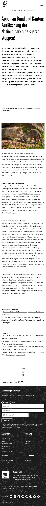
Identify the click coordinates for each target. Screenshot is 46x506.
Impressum (28, 463)
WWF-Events (5, 449)
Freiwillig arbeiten (7, 451)
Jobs (26, 438)
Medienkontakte (6, 110)
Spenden (4, 441)
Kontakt (27, 444)
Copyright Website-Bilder (7, 502)
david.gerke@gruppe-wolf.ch (15, 355)
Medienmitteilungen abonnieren (31, 108)
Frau (6, 403)
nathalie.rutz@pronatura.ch (13, 344)
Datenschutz (28, 460)
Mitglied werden (6, 438)
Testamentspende (7, 444)
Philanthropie (6, 446)
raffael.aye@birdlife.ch (9, 339)
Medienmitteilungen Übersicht (14, 108)
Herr (13, 403)
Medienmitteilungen (8, 460)
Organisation (28, 441)
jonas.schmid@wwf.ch (18, 349)
